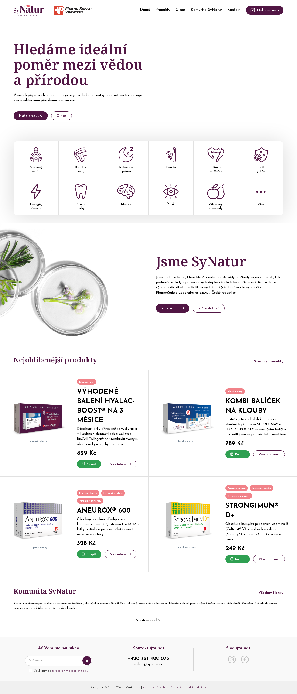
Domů (145, 10)
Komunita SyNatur (206, 10)
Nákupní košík (264, 10)
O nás (180, 10)
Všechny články (271, 593)
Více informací (172, 308)
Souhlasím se (61, 671)
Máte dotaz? (208, 308)
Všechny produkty (268, 361)
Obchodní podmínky (193, 687)
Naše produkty (30, 116)
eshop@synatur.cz (148, 664)
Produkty (163, 10)
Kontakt (234, 10)
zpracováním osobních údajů (70, 671)
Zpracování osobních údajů (160, 687)
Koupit (89, 464)
